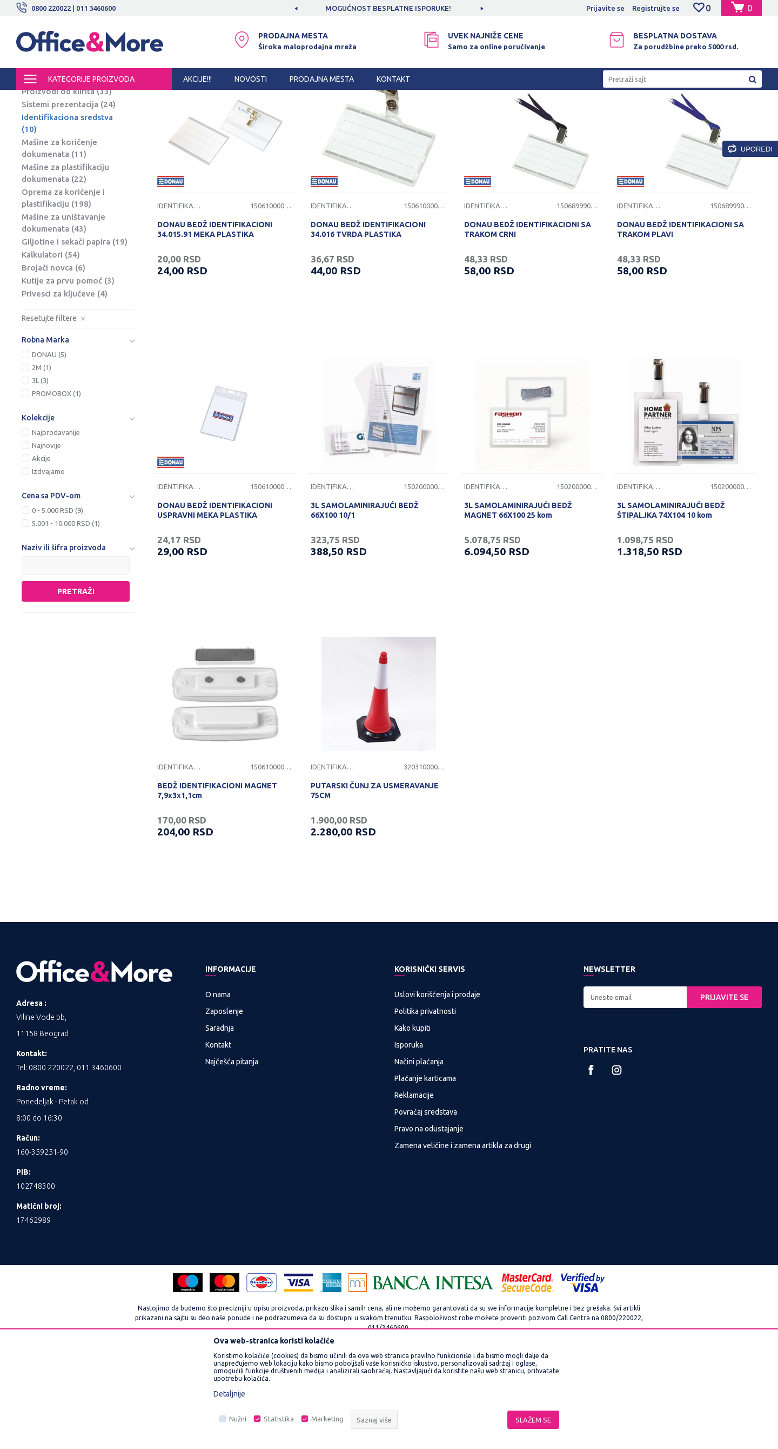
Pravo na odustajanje (429, 1218)
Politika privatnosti (425, 1101)
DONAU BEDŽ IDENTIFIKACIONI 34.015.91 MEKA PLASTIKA (214, 319)
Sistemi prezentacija (69, 194)
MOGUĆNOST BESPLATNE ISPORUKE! (388, 8)
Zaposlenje (224, 1101)
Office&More (36, 99)
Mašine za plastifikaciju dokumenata (65, 262)
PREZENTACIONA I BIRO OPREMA (157, 99)
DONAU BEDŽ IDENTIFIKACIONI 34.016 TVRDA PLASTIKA (368, 319)
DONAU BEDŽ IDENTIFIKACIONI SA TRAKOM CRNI (527, 319)
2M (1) (41, 457)
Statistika (279, 1418)
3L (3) (40, 470)
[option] (389, 8)
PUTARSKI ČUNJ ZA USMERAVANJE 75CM (375, 880)
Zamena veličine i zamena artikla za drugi (462, 1235)
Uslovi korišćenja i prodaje (437, 1084)
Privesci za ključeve (65, 383)
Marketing (327, 1418)
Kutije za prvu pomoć (68, 370)
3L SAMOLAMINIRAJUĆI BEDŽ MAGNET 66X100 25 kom (518, 600)
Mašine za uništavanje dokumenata (63, 312)
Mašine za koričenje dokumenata (59, 237)
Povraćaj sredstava (425, 1201)
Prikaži (635, 118)
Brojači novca (53, 357)
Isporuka (408, 1134)
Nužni (237, 1418)
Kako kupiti (412, 1118)
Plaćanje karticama (425, 1168)
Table (41, 142)
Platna (42, 155)
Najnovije (46, 535)
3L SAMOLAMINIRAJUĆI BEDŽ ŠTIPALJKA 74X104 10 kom (671, 600)
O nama (218, 1084)
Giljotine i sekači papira (75, 331)
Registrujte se (656, 8)
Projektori (47, 168)
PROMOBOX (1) (56, 483)
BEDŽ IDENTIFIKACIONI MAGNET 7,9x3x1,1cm (217, 880)
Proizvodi (80, 99)
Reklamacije (414, 1185)
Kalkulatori (51, 344)
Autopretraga (471, 118)
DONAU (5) (49, 444)
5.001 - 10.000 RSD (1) (66, 613)
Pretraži (76, 681)
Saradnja (219, 1118)
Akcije (41, 548)
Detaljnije (229, 1393)
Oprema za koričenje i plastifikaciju (63, 287)
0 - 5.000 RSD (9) (57, 600)
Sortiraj (526, 118)
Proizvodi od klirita (67, 181)
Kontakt (218, 1134)
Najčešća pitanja (231, 1151)
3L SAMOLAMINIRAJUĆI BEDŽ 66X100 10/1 (365, 600)
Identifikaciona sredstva (67, 212)
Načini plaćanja (419, 1151)
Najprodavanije (56, 522)
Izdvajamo (48, 561)
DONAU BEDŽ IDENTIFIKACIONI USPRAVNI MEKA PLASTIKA (214, 600)
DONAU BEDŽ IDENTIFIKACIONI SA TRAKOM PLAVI (680, 319)
